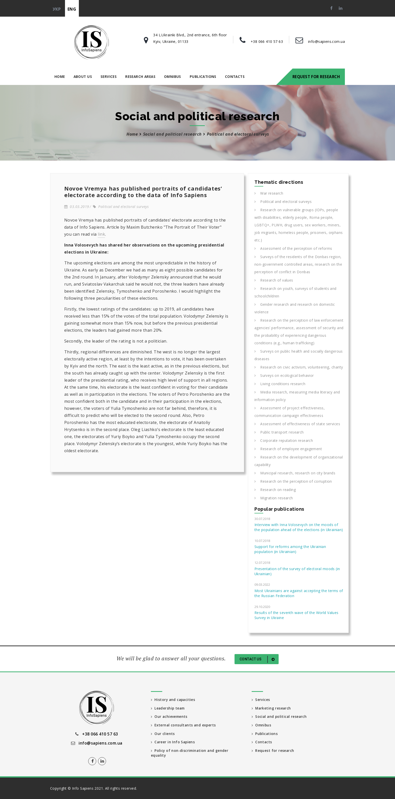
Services (109, 76)
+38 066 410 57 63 (267, 41)
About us (83, 76)
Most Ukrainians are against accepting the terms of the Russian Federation (298, 593)
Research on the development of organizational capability (298, 461)
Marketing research (272, 707)
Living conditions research (279, 383)
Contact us (258, 659)
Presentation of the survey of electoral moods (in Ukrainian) (297, 571)
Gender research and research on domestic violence (294, 308)
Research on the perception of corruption (293, 481)
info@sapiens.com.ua (326, 41)
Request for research (316, 76)
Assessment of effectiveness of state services (297, 423)
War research (268, 193)
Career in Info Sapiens (173, 742)
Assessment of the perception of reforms (293, 248)
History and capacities (173, 699)
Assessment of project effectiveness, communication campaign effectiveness (289, 412)
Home (59, 76)
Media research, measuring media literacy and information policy (297, 396)
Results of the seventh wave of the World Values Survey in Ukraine (296, 615)
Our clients (163, 733)
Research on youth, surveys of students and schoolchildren (295, 292)
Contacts (235, 76)
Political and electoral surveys (121, 206)
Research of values (273, 280)
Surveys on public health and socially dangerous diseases (298, 355)
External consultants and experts (184, 725)
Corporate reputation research (283, 440)
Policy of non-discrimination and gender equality (190, 753)
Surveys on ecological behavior (284, 375)
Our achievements (169, 716)
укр (57, 9)
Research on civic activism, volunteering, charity (298, 367)
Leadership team (168, 707)
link (101, 234)
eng (72, 9)
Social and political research (172, 134)
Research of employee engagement (288, 448)
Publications (203, 76)
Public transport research (279, 432)
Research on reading (275, 489)
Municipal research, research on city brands (294, 473)
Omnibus (172, 76)
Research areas (140, 76)
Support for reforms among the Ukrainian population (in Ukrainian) (290, 549)
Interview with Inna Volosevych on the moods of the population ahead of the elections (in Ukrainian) (298, 527)
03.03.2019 (76, 206)
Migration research (273, 498)
